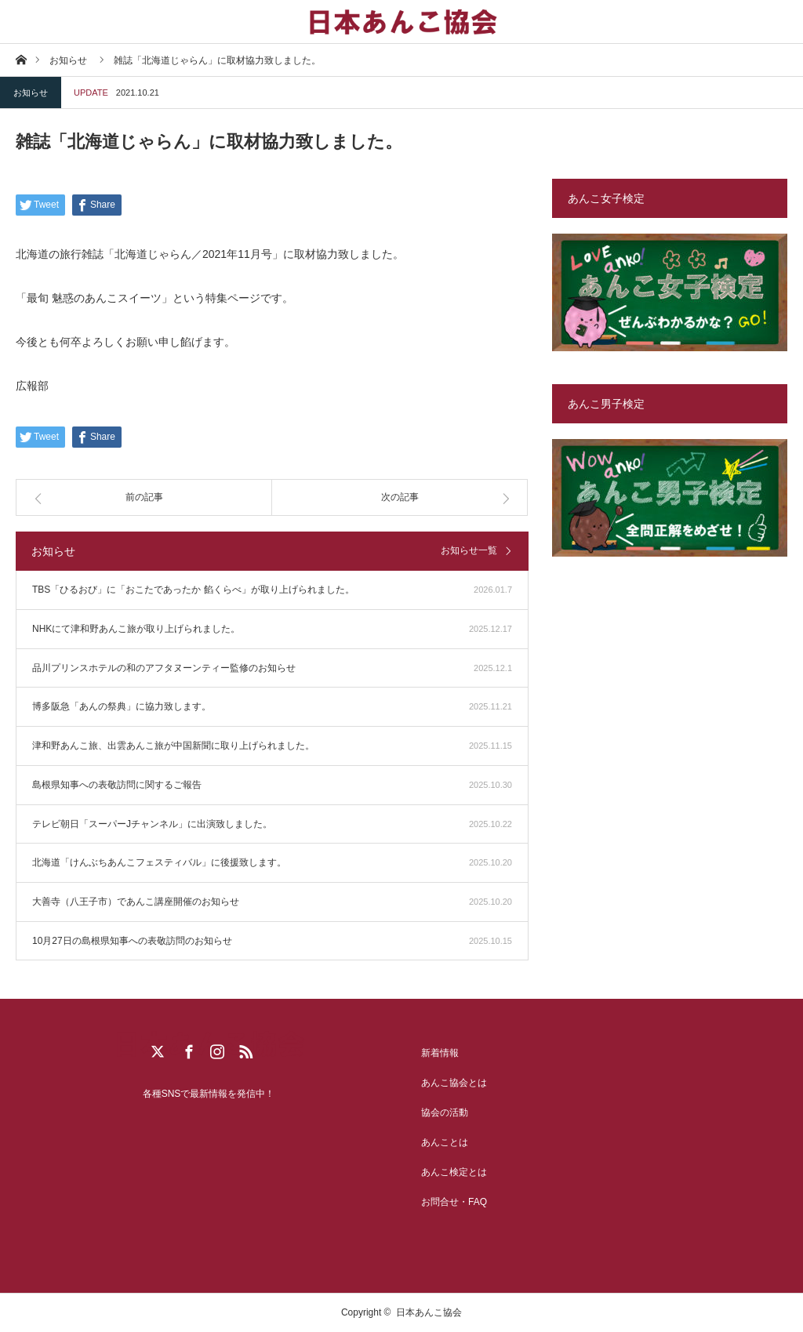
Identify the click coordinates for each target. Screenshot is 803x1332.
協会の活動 (444, 1112)
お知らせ (30, 92)
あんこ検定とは (454, 1172)
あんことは (444, 1142)
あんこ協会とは (454, 1082)
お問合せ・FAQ (454, 1201)
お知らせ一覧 (469, 550)
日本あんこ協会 (429, 1312)
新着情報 (440, 1052)
